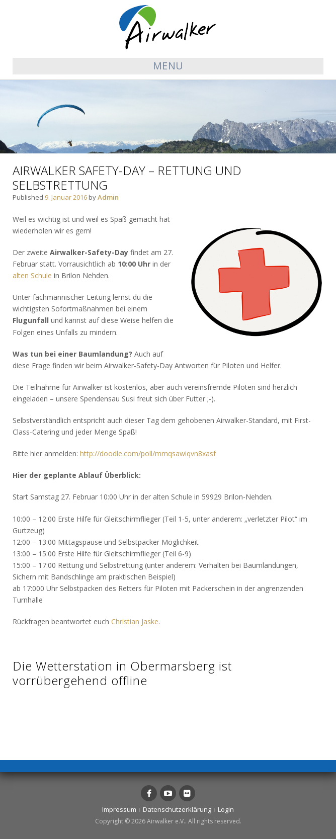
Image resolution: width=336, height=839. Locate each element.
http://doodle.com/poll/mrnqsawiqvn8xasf (148, 453)
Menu (168, 65)
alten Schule (32, 275)
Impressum (119, 809)
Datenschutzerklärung (177, 809)
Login (226, 809)
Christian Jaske (134, 621)
